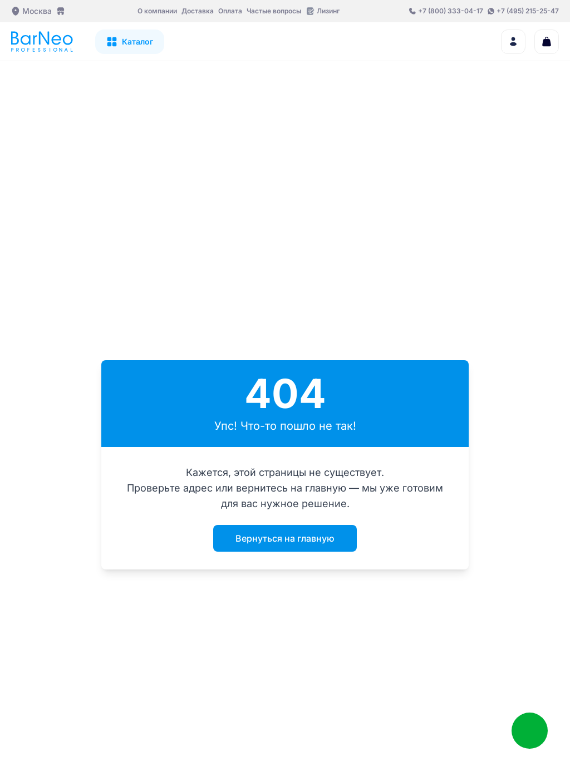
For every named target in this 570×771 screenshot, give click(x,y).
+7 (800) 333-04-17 (450, 11)
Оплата (230, 11)
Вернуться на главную (285, 538)
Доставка (197, 11)
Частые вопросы (274, 11)
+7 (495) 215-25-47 (528, 11)
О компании (157, 11)
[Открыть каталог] (129, 42)
